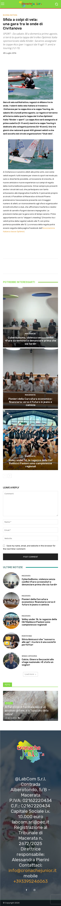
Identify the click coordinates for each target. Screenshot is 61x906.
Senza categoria (29, 656)
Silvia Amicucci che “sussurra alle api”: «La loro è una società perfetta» (39, 642)
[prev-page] (5, 476)
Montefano (27, 636)
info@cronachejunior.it (33, 870)
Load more (30, 674)
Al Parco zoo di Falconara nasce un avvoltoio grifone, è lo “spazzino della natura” (26, 710)
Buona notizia (10, 15)
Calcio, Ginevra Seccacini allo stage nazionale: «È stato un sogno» (38, 662)
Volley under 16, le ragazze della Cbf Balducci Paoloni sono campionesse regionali (31, 463)
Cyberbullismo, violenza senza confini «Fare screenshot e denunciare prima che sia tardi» (30, 340)
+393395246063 (30, 881)
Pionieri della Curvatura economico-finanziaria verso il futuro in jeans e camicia (30, 401)
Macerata (30, 334)
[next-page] (10, 476)
